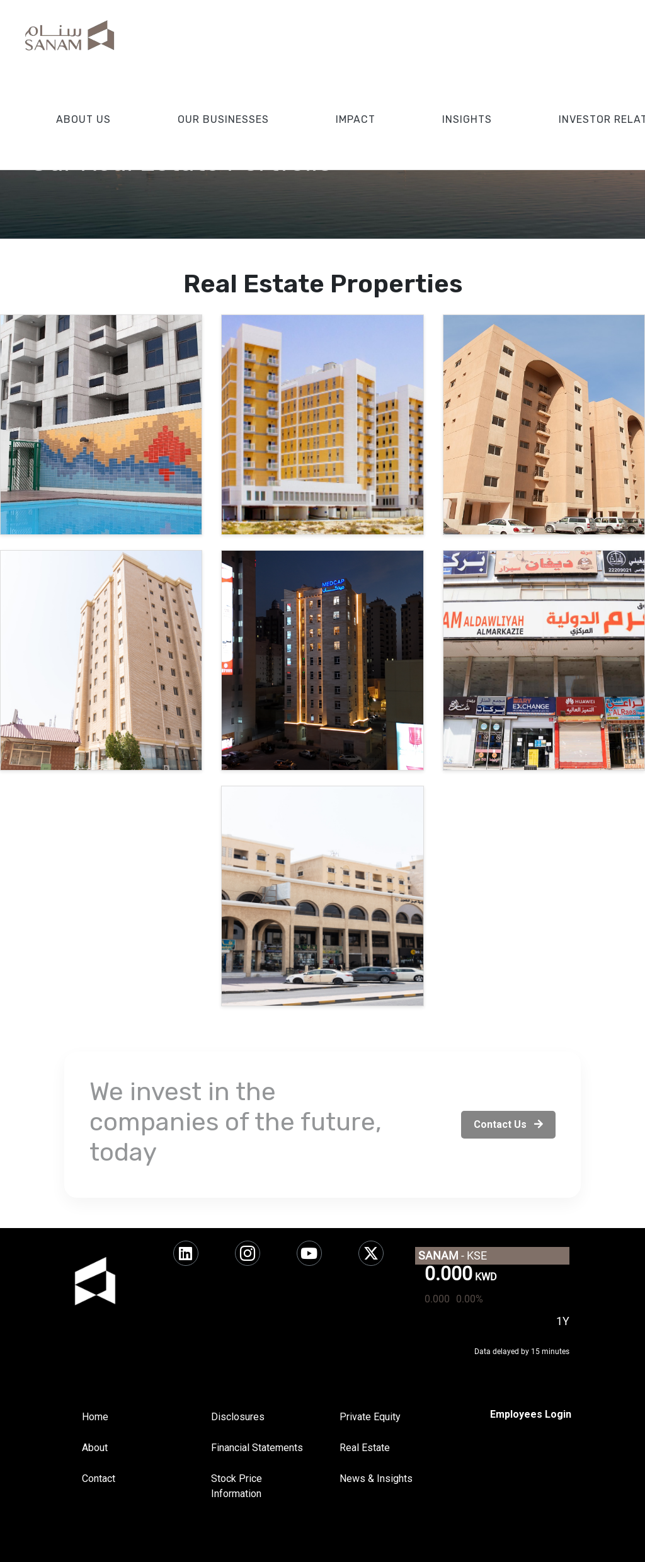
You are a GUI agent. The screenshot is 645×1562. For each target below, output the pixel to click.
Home (95, 1417)
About (95, 1448)
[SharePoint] (530, 1414)
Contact (98, 1478)
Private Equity (370, 1417)
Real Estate (365, 1448)
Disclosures (238, 1417)
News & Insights (376, 1478)
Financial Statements (257, 1448)
